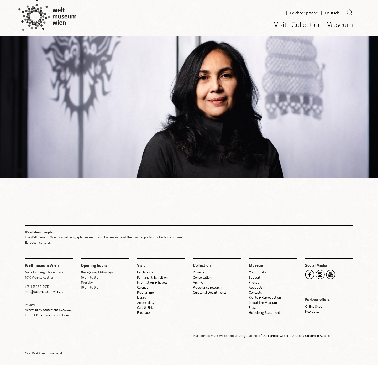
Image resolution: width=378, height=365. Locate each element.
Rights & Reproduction (265, 297)
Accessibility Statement (48, 310)
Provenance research (207, 287)
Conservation (202, 277)
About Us (255, 287)
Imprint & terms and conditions (47, 315)
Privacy (30, 305)
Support (254, 277)
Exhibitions (145, 272)
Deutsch (332, 13)
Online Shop (313, 307)
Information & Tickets (152, 282)
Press (252, 308)
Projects (198, 272)
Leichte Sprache (304, 13)
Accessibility (145, 303)
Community (257, 272)
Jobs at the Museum (263, 303)
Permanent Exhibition (152, 277)
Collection (306, 25)
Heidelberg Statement (264, 313)
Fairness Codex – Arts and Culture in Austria (299, 336)
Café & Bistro (146, 308)
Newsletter (313, 312)
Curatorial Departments (209, 292)
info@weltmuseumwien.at (44, 292)
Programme (145, 292)
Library (141, 297)
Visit (280, 25)
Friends (254, 282)
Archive (198, 282)
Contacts (255, 292)
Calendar (143, 287)
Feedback (143, 313)
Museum (339, 25)
